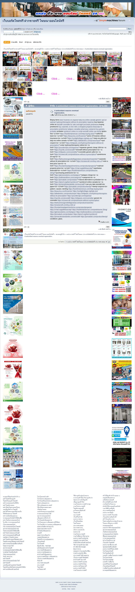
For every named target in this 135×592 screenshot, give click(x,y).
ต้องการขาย (77, 549)
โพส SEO (40, 567)
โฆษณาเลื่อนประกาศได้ (110, 523)
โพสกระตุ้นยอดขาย (43, 503)
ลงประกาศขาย (78, 519)
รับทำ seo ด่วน (7, 556)
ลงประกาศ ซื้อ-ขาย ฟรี (110, 544)
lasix (61, 120)
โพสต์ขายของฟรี (78, 508)
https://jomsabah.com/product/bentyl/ (77, 186)
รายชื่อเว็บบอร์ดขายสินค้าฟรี (111, 568)
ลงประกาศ (76, 532)
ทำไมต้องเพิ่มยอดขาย (43, 531)
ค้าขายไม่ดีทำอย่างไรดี (110, 502)
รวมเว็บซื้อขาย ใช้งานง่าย (81, 536)
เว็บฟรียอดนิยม (78, 521)
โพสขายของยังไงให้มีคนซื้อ (11, 531)
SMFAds (63, 586)
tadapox (70, 129)
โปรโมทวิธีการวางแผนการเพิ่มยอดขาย (49, 524)
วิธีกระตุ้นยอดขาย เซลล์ (44, 505)
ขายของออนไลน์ (108, 525)
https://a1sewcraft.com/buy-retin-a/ (89, 161)
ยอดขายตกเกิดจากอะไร (44, 528)
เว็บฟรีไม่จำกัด (77, 517)
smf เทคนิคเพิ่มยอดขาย (10, 516)
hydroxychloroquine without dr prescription (71, 122)
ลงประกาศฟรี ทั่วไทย (79, 564)
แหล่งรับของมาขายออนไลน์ (45, 511)
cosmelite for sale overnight (73, 124)
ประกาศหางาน (78, 527)
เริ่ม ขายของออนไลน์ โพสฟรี (11, 526)
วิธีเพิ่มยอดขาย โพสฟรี (10, 513)
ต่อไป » (108, 98)
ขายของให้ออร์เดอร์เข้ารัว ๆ (11, 496)
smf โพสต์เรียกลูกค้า (9, 499)
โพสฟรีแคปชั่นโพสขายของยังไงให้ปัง (14, 567)
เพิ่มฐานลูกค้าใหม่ (78, 502)
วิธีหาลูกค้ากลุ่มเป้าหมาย (81, 495)
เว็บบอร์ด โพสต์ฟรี (108, 542)
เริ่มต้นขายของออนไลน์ (110, 532)
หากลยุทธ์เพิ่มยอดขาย (109, 570)
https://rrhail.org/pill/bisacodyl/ (81, 168)
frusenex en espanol (71, 120)
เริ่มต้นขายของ (41, 509)
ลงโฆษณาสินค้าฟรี (79, 510)
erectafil (59, 124)
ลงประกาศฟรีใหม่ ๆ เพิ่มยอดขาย (47, 556)
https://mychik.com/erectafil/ (64, 150)
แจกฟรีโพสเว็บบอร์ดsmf (110, 564)
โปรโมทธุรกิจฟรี (108, 551)
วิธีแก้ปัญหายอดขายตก (44, 507)
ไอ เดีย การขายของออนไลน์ (11, 522)
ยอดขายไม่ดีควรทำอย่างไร (45, 526)
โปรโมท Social (107, 557)
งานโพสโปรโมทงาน (109, 504)
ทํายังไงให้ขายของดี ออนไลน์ (82, 542)
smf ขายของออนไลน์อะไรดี (11, 560)
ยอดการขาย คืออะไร (43, 535)
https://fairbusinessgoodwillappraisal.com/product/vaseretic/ (76, 159)
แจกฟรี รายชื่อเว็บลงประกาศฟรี (112, 555)
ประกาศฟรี (40, 565)
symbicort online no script (73, 131)
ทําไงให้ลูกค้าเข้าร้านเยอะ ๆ (111, 495)
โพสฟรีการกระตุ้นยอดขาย (45, 539)
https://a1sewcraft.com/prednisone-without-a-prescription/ (75, 154)
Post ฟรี (39, 560)
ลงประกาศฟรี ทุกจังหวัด (80, 538)
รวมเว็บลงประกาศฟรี (80, 570)
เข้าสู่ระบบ (29, 29)
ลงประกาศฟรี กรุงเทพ (80, 561)
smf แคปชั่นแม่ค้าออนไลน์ (11, 569)
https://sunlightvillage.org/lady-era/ (80, 138)
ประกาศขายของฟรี (43, 563)
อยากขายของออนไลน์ (43, 516)
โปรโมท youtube (108, 559)
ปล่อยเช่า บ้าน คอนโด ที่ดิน (81, 551)
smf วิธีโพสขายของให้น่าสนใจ (12, 511)
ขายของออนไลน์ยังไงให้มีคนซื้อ (12, 518)
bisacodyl (96, 127)
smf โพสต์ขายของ (8, 505)
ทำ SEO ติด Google (79, 547)
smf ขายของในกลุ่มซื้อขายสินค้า (13, 543)
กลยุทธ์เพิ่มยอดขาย (43, 537)
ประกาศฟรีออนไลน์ (109, 510)
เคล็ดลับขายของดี (108, 500)
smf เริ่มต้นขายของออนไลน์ (11, 520)
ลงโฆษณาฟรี (41, 569)
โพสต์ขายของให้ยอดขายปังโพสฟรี (13, 541)
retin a (76, 127)
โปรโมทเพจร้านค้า (43, 496)
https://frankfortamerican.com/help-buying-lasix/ (77, 134)
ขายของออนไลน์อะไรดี (44, 513)
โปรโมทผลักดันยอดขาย (44, 520)
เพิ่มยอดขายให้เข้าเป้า (44, 518)
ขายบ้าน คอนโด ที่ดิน (79, 553)
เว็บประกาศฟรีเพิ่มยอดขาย (45, 558)
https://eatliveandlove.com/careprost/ (67, 177)
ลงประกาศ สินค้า (108, 512)
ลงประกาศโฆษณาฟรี (80, 566)
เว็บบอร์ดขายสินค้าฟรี (109, 517)
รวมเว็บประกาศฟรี (79, 506)
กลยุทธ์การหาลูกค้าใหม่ (80, 540)
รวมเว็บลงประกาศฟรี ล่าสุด (82, 504)
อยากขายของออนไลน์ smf (11, 528)
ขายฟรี (39, 533)
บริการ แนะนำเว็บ (79, 529)
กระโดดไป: (61, 242)
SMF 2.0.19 (59, 582)
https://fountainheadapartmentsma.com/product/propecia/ (75, 166)
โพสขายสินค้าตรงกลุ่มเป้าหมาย (112, 521)
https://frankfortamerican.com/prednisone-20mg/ (89, 210)
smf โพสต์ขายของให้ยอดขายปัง (12, 539)
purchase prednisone (91, 124)
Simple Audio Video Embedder (68, 584)
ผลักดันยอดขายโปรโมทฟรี (45, 548)
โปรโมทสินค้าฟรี (108, 553)
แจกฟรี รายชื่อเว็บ (108, 561)
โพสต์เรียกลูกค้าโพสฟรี (10, 501)
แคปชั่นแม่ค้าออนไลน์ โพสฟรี (12, 565)
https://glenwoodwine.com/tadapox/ (67, 175)
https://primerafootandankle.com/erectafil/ (69, 184)
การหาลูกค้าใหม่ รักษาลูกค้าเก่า (83, 497)
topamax (91, 122)
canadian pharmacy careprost (85, 129)
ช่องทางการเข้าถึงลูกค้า (80, 500)
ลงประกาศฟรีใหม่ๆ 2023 (110, 549)
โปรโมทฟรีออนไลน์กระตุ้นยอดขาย (48, 501)
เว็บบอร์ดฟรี (41, 541)
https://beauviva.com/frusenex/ (75, 136)
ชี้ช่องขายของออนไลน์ (109, 536)
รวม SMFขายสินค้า (109, 508)
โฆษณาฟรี (76, 512)
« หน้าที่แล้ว (102, 98)
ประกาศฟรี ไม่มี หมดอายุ (81, 555)
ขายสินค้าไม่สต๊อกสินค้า (10, 552)
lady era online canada (87, 120)
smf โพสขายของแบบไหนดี (11, 533)
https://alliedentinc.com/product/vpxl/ (87, 140)
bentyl (99, 131)
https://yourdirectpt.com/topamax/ (66, 147)
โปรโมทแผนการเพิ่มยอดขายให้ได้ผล (48, 522)
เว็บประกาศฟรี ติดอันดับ (80, 557)
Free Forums (72, 586)
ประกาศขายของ (78, 525)
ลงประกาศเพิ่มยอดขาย (44, 552)
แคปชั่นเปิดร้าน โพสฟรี (10, 509)
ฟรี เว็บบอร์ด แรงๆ (108, 519)
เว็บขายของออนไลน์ (9, 524)
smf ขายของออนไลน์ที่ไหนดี (11, 535)
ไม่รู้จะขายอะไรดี (8, 546)
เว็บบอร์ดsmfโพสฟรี (109, 566)
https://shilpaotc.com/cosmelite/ (65, 152)
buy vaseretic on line (66, 127)
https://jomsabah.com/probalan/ (65, 180)
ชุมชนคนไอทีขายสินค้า (110, 547)
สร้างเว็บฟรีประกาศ (109, 540)
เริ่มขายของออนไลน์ (9, 554)
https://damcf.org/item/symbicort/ (66, 182)
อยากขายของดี (7, 548)
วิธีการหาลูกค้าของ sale (80, 544)
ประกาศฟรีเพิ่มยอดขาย (44, 550)
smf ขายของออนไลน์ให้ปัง (11, 503)
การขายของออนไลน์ (109, 538)
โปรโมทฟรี (40, 543)
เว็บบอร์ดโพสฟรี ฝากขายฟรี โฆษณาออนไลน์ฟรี (33, 21)
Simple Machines (76, 582)
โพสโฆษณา (77, 523)
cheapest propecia (86, 127)
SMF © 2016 (67, 582)
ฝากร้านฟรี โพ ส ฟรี (79, 559)
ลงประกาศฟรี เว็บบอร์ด (110, 515)
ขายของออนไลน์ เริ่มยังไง (110, 534)
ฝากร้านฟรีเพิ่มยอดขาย (44, 554)
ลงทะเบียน (39, 29)
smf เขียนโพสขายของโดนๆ (11, 507)
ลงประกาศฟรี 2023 (79, 568)
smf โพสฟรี (6, 558)
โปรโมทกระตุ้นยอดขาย (44, 499)
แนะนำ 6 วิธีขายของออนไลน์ (111, 527)
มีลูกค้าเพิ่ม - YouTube (44, 546)
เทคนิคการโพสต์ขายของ (10, 537)
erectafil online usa (90, 131)
